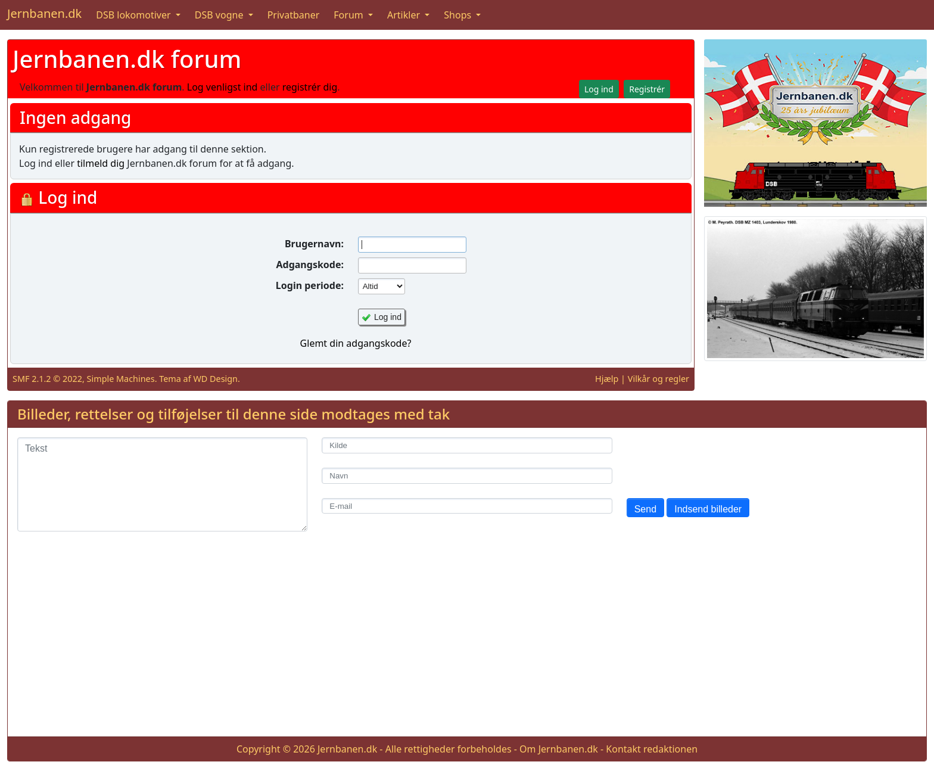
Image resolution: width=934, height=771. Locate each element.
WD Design (215, 378)
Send (645, 509)
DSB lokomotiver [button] (134, 14)
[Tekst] (162, 484)
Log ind (387, 317)
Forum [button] (350, 14)
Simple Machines (121, 378)
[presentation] (717, 460)
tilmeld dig (100, 163)
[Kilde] (467, 445)
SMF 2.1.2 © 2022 (47, 378)
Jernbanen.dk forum (127, 58)
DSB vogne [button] (220, 14)
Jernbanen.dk (44, 13)
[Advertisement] (467, 643)
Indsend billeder (708, 509)
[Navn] (467, 476)
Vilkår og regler (658, 378)
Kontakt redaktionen (652, 749)
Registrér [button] (647, 89)
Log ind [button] (599, 89)
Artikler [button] (404, 14)
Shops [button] (459, 14)
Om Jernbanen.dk (558, 749)
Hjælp (606, 378)
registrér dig (310, 87)
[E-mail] (467, 506)
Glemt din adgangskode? (356, 343)
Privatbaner (293, 14)
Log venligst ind (222, 87)
